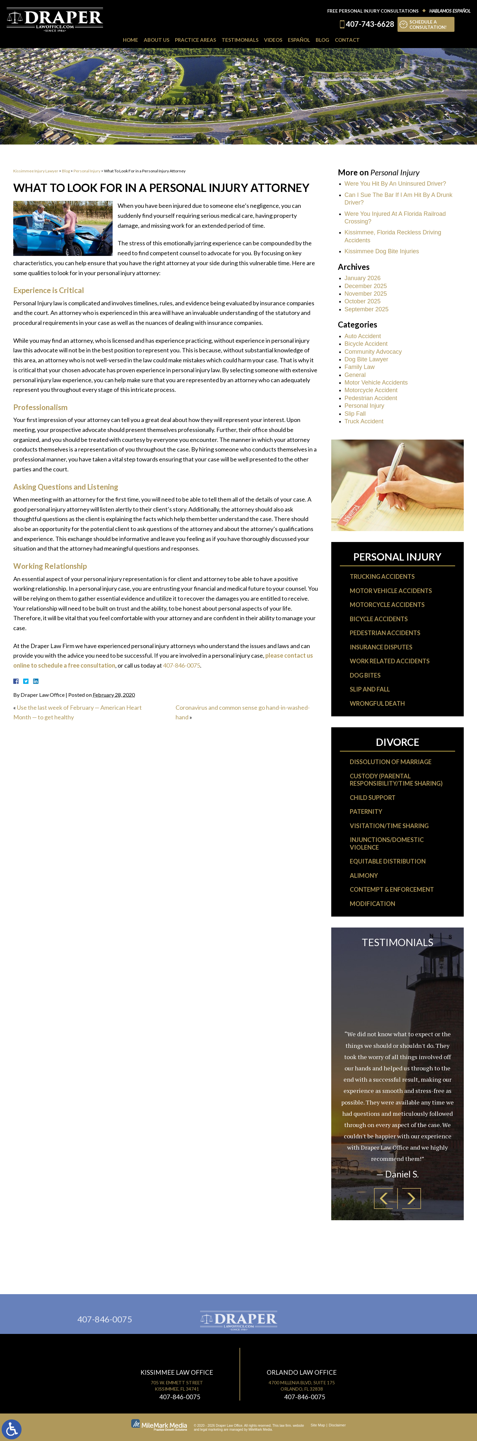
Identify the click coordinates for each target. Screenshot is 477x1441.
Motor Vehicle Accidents (376, 382)
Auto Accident (362, 336)
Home (130, 40)
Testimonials (240, 40)
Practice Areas (195, 40)
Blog (322, 40)
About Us (156, 40)
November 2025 (365, 293)
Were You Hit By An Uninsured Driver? (395, 183)
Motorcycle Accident (371, 390)
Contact (347, 40)
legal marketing (211, 1429)
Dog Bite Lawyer (366, 359)
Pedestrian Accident (370, 398)
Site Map (318, 1425)
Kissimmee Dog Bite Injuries (381, 251)
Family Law (359, 367)
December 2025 (365, 286)
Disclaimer (337, 1425)
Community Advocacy (373, 351)
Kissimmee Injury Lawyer (35, 170)
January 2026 (362, 278)
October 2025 (362, 301)
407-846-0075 (181, 665)
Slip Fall (355, 413)
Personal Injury (87, 170)
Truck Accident (363, 421)
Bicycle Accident (366, 343)
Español (299, 40)
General (355, 375)
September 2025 (366, 309)
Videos (273, 40)
